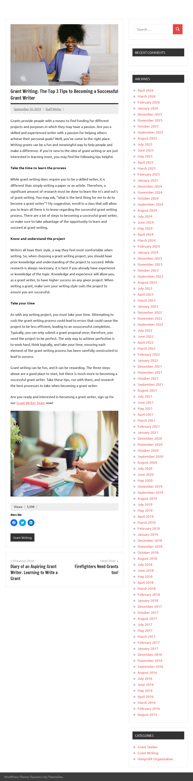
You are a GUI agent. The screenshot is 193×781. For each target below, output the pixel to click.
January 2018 (148, 600)
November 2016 (150, 660)
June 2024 (146, 222)
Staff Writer (53, 109)
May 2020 (145, 480)
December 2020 (150, 438)
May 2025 (145, 156)
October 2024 (148, 198)
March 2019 (147, 522)
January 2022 (148, 360)
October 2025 (148, 126)
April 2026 (145, 90)
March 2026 (147, 96)
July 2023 (145, 288)
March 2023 (147, 300)
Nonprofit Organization (155, 759)
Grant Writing (22, 537)
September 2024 (150, 204)
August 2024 (147, 210)
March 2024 (147, 240)
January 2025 (148, 180)
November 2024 (150, 192)
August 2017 (147, 618)
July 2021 (145, 396)
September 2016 (150, 666)
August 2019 (147, 498)
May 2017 (145, 630)
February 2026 (149, 102)
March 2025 (147, 168)
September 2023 (150, 276)
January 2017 (148, 648)
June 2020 (146, 474)
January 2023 (148, 306)
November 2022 (150, 318)
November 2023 (150, 264)
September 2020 (150, 456)
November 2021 (150, 372)
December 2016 (150, 654)
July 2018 (145, 564)
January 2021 (148, 432)
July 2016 (145, 678)
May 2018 (145, 576)
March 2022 (147, 348)
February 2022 (149, 354)
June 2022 (146, 336)
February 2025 (149, 174)
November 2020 (150, 444)
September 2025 (150, 132)
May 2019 (145, 510)
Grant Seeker (148, 747)
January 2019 (148, 534)
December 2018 (150, 540)
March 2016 (147, 702)
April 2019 (145, 516)
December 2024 (150, 186)
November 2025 (150, 120)
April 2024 (145, 234)
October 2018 (148, 552)
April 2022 (145, 342)
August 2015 (147, 714)
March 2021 (147, 420)
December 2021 (150, 366)
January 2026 (148, 108)
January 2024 (148, 252)
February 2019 (149, 528)
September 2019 (150, 492)
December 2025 (150, 114)
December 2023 (150, 258)
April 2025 (145, 162)
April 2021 (145, 414)
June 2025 (146, 150)
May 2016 (145, 690)
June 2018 (146, 570)
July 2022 (145, 330)
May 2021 (145, 408)
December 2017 (150, 606)
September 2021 (150, 384)
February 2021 (149, 426)
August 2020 (147, 462)
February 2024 (149, 246)
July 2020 (145, 468)
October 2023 (148, 270)
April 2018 (145, 582)
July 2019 (145, 504)
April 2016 (145, 696)
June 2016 (146, 684)
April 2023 (145, 294)
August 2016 (147, 672)
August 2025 (147, 138)
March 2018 (147, 588)
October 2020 (148, 450)
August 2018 (147, 558)
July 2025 (145, 144)
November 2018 (150, 546)
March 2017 (147, 636)
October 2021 (148, 378)
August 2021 (147, 390)
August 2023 (147, 282)
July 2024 (145, 216)
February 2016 (149, 708)
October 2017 (148, 612)
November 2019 (150, 486)
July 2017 (145, 624)
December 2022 (150, 312)
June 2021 (146, 402)
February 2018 (149, 594)
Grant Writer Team (30, 402)
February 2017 (149, 642)
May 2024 (145, 228)
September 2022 (150, 324)
